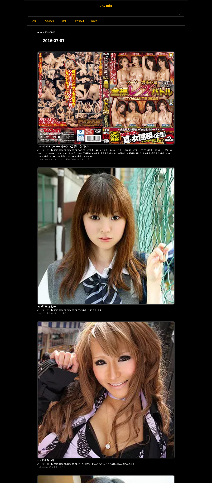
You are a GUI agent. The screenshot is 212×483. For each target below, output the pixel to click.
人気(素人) (49, 20)
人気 (34, 20)
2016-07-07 (119, 57)
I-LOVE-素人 (129, 196)
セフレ (133, 145)
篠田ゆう (146, 63)
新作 (64, 20)
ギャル (127, 145)
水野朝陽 (123, 63)
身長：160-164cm (102, 66)
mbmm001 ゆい (93, 396)
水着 (127, 352)
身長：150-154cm (158, 63)
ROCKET (128, 57)
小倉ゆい (128, 403)
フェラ (100, 352)
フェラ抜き (108, 352)
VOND (127, 349)
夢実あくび (110, 250)
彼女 (145, 94)
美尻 (141, 403)
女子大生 (119, 250)
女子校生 (143, 196)
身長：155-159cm (151, 403)
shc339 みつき (92, 141)
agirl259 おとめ (93, 90)
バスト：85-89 (95, 60)
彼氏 (158, 145)
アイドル (128, 247)
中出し (96, 301)
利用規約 (87, 467)
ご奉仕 (133, 349)
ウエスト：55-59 (139, 57)
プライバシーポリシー (119, 467)
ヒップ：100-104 (122, 60)
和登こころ (104, 301)
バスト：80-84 (166, 349)
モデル (87, 250)
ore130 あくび (92, 243)
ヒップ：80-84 (136, 60)
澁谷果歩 (138, 63)
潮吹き (131, 63)
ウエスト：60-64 (154, 57)
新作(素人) (79, 20)
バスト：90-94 (108, 60)
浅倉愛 (132, 352)
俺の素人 (94, 250)
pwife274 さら (92, 294)
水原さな (115, 63)
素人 (125, 250)
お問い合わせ (100, 467)
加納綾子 (90, 63)
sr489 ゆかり (91, 192)
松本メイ (107, 63)
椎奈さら (114, 301)
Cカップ (128, 400)
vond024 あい (92, 345)
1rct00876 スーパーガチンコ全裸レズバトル (108, 53)
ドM (139, 145)
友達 (122, 352)
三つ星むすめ (110, 403)
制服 (137, 196)
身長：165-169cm (118, 66)
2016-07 (109, 57)
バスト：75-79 (161, 298)
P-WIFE (128, 298)
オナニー (150, 298)
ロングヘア (99, 403)
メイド (152, 145)
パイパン (145, 145)
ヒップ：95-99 (162, 60)
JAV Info (106, 5)
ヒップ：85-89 (149, 60)
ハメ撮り (155, 349)
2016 (103, 57)
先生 (140, 94)
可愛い (102, 250)
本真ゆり (99, 63)
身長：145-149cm (126, 301)
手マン (136, 403)
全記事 (94, 20)
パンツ (163, 400)
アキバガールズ (131, 94)
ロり (92, 403)
